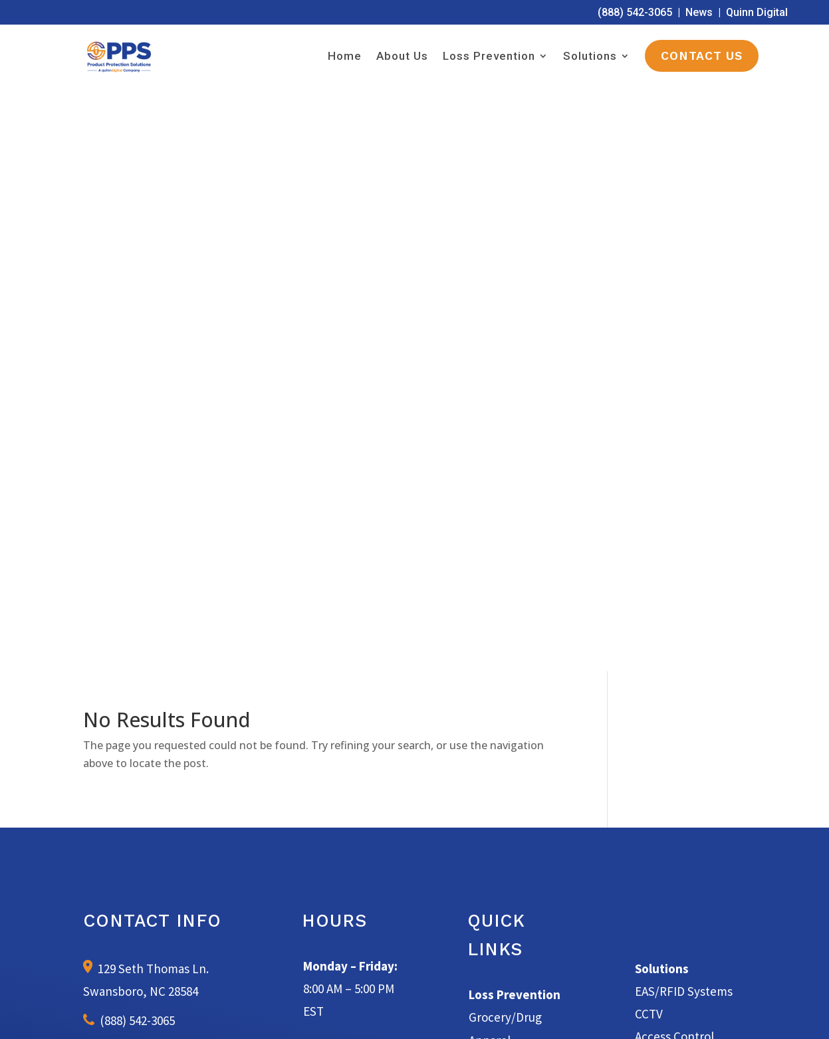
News (699, 12)
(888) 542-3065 (635, 12)
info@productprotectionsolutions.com (165, 484)
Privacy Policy (552, 1013)
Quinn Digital (757, 12)
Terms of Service (482, 1013)
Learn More (414, 797)
